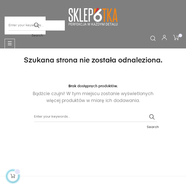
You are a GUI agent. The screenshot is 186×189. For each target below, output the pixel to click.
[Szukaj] (95, 117)
